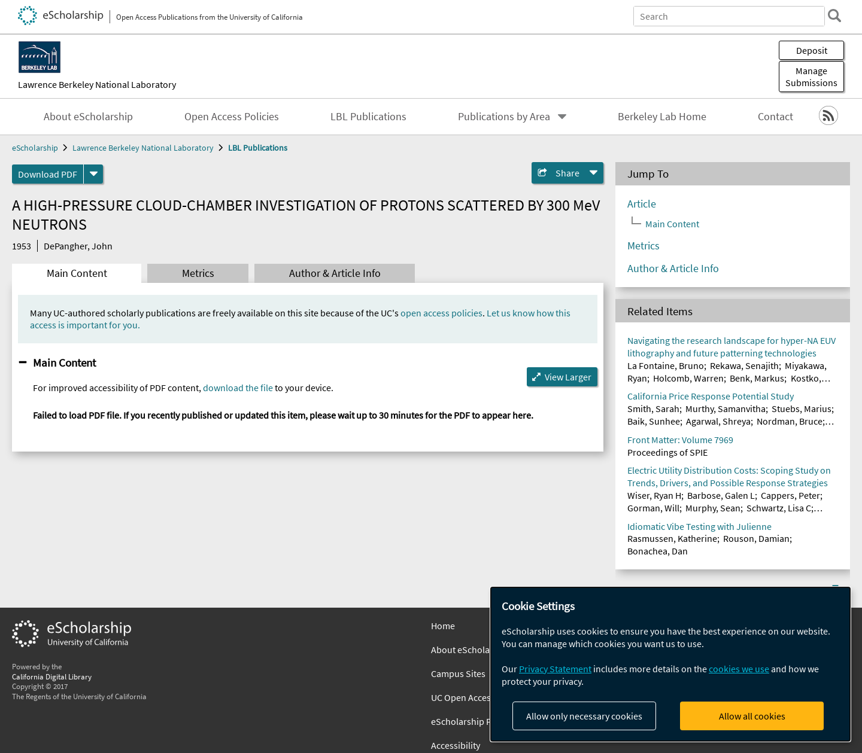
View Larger (568, 377)
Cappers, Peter (790, 495)
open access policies (441, 313)
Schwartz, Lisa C (778, 508)
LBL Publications (368, 116)
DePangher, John (78, 246)
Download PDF (47, 174)
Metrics (198, 273)
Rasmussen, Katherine (672, 538)
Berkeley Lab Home (662, 116)
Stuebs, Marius (801, 408)
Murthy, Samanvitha (725, 408)
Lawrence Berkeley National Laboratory (97, 84)
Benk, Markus (757, 378)
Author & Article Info (335, 273)
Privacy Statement (555, 669)
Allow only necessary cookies (584, 716)
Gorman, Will (653, 508)
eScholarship (35, 147)
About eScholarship (88, 116)
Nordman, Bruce (789, 421)
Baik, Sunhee (653, 421)
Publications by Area (504, 116)
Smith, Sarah (653, 408)
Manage (811, 77)
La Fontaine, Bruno (665, 365)
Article (641, 204)
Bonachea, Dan (657, 551)
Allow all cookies (752, 716)
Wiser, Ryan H (654, 495)
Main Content (77, 273)
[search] (834, 15)
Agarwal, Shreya (718, 421)
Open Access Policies (231, 116)
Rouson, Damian (756, 538)
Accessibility (455, 745)
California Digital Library (52, 676)
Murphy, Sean (712, 508)
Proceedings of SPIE (667, 452)
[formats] (93, 174)
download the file (238, 388)
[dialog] (670, 664)
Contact (775, 116)
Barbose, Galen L (721, 495)
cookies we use (739, 669)
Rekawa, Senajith (744, 365)
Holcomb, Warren (688, 378)
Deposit (811, 50)
